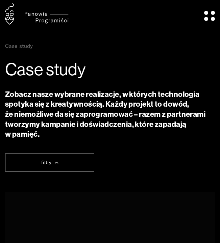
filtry (49, 162)
